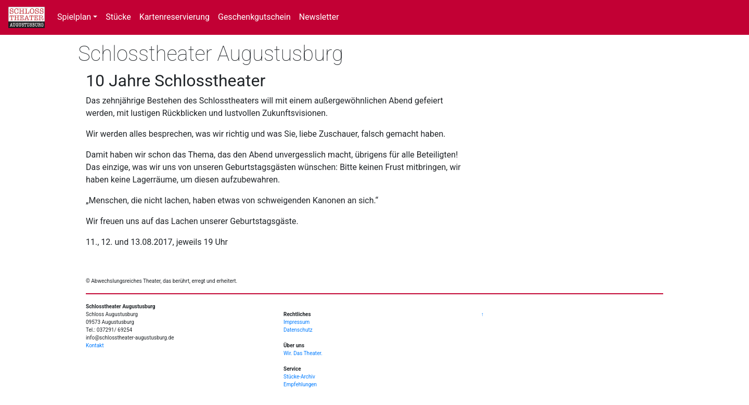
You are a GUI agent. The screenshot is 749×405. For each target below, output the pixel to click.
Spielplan (74, 17)
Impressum (296, 322)
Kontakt (95, 345)
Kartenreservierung (174, 17)
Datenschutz (298, 330)
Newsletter (319, 17)
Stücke (118, 17)
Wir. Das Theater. (302, 353)
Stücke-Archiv (299, 377)
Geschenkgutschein (254, 17)
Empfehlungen (300, 384)
